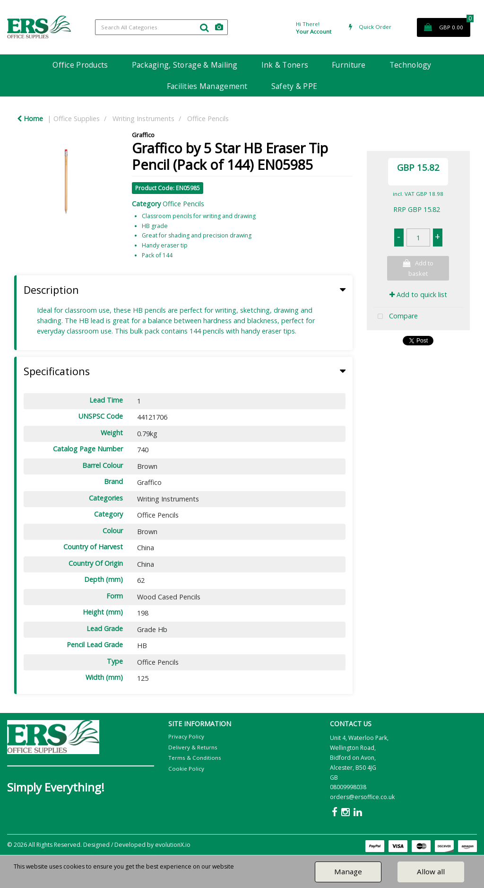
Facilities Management (207, 86)
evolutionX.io (172, 845)
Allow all (431, 871)
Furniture (349, 65)
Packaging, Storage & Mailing (185, 65)
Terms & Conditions (194, 757)
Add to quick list (418, 294)
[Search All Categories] (161, 27)
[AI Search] (219, 27)
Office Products (80, 65)
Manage (348, 871)
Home (30, 118)
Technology (410, 65)
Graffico (143, 135)
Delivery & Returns (192, 747)
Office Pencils (208, 118)
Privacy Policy (186, 736)
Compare (395, 317)
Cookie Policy (186, 768)
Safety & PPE (294, 86)
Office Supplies (76, 118)
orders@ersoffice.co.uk (362, 797)
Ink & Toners (284, 65)
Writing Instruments (143, 118)
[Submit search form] (204, 27)
